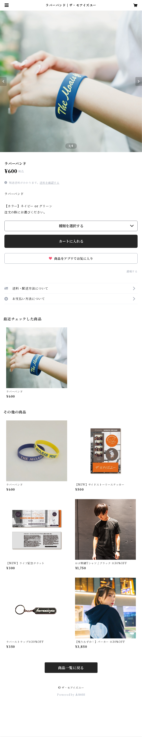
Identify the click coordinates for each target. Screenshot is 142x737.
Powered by (71, 694)
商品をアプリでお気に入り (71, 259)
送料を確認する (49, 182)
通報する (132, 271)
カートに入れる (71, 241)
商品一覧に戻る (71, 668)
